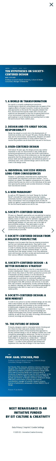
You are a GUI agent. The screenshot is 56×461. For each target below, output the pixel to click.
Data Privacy (17, 427)
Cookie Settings (38, 427)
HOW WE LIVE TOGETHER (3, 230)
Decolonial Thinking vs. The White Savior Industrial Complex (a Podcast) (53, 230)
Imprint (27, 427)
